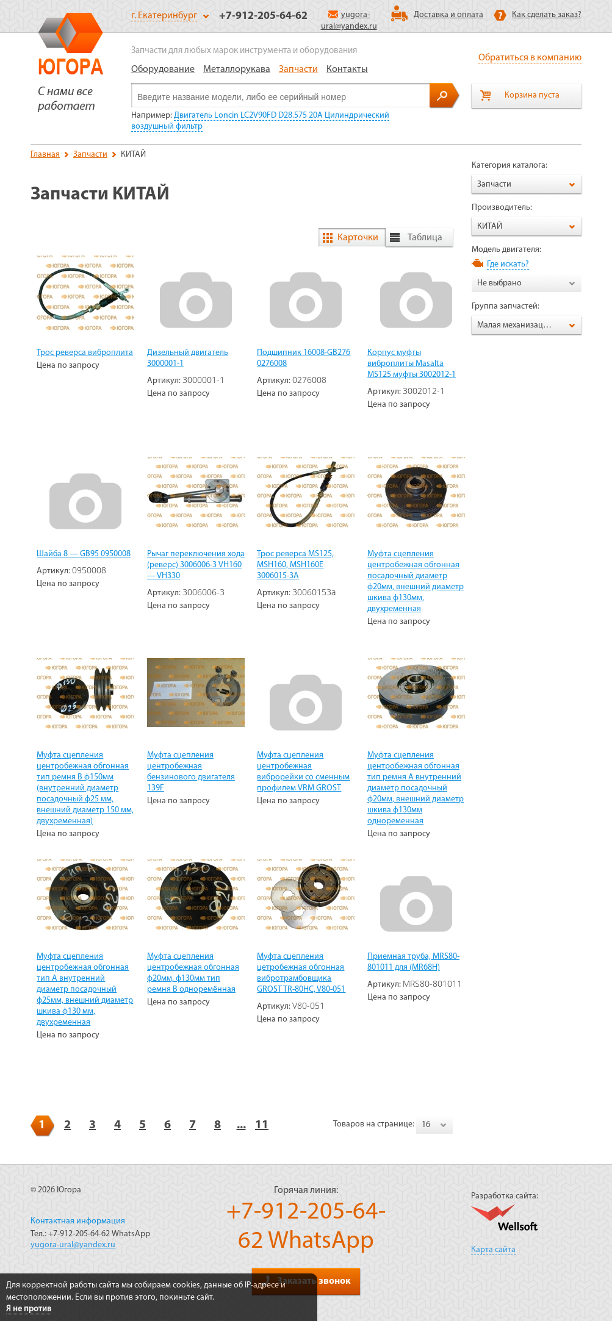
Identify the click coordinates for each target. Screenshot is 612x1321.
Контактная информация (78, 1221)
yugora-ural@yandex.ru (73, 1245)
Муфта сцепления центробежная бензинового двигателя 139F (191, 772)
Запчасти (298, 69)
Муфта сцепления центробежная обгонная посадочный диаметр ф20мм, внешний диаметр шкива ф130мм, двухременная (415, 582)
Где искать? (508, 264)
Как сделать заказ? (546, 15)
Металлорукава (236, 69)
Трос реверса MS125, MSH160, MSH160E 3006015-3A (295, 565)
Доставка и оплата (448, 15)
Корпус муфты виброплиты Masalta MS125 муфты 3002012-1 (411, 363)
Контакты (347, 69)
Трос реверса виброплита (85, 352)
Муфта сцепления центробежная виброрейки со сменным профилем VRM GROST (303, 772)
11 (261, 1125)
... (241, 1125)
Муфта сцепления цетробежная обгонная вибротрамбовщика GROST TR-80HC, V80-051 (301, 973)
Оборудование (163, 69)
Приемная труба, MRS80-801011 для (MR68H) (413, 962)
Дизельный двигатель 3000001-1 (187, 358)
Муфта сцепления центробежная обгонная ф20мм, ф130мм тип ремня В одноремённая (193, 973)
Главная (45, 154)
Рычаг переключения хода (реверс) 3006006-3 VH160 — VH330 (196, 565)
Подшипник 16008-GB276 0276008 (303, 358)
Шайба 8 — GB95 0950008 (84, 554)
